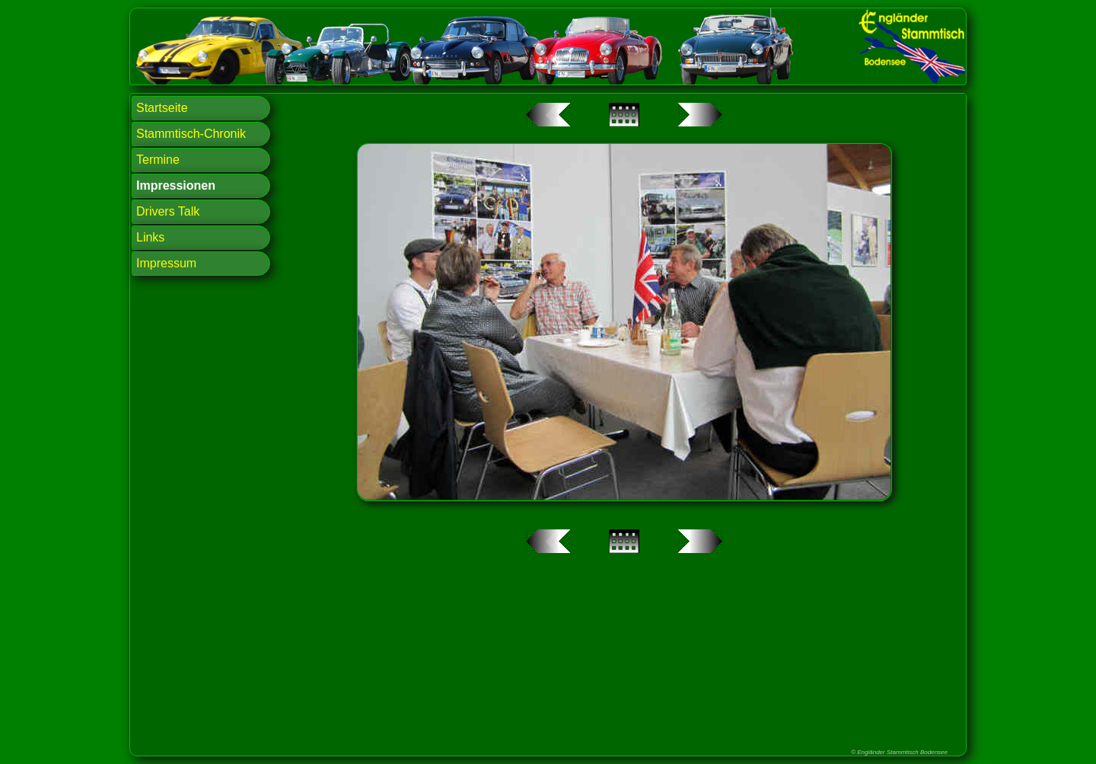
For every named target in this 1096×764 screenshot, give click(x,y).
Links (150, 237)
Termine (158, 159)
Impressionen (175, 185)
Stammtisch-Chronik (191, 133)
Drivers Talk (167, 211)
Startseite (162, 107)
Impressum (166, 263)
